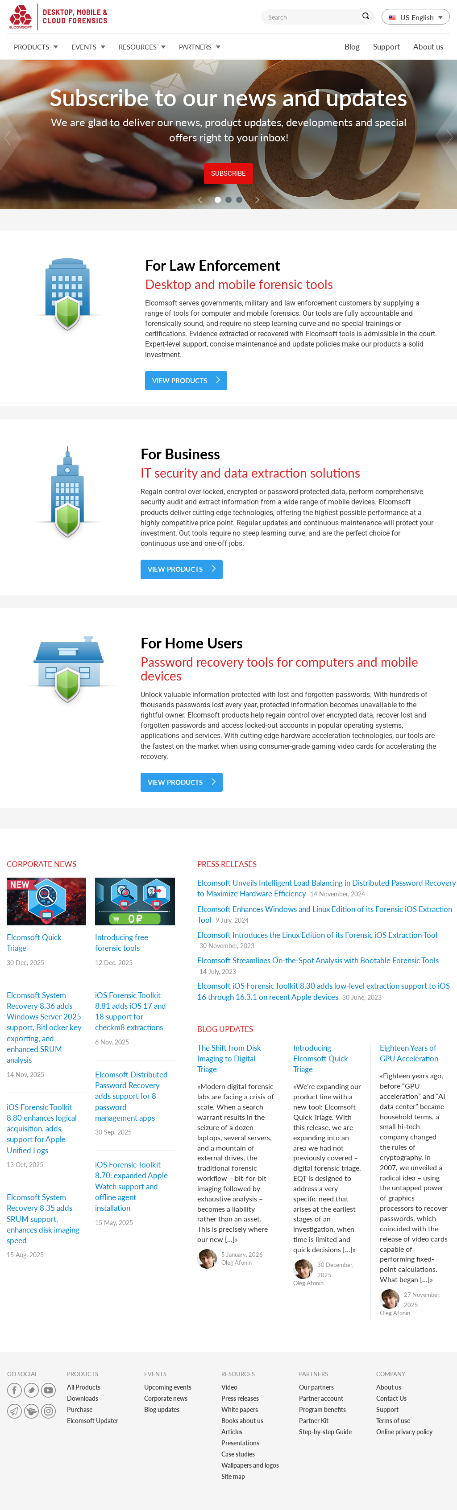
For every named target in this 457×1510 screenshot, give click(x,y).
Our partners (316, 1387)
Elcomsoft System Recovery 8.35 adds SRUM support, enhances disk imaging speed (43, 1218)
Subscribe (228, 173)
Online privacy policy (404, 1432)
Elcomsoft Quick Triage (34, 942)
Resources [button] (142, 47)
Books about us (242, 1420)
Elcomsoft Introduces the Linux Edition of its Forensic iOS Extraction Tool (317, 935)
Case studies (238, 1454)
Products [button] (36, 47)
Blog (352, 46)
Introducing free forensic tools (121, 942)
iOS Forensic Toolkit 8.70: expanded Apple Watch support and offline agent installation (131, 1186)
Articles (231, 1432)
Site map (233, 1476)
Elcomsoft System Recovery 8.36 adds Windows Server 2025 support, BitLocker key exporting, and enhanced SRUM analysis (44, 1027)
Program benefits (322, 1409)
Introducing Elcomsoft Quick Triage (320, 1058)
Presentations (240, 1443)
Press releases (240, 1398)
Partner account (321, 1398)
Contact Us (391, 1398)
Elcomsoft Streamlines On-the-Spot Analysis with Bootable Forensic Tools (318, 960)
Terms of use (393, 1420)
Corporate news (165, 1398)
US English (416, 17)
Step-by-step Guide (325, 1432)
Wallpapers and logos (250, 1465)
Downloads (82, 1398)
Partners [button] (199, 47)
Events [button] (88, 47)
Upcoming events (167, 1387)
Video (229, 1387)
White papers (239, 1409)
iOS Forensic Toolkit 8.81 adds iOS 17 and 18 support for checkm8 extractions (130, 1011)
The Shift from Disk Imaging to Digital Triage (229, 1058)
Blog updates (161, 1409)
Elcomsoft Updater (92, 1420)
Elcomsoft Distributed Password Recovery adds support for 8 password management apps (131, 1096)
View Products (186, 380)
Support (386, 46)
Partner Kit (313, 1420)
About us (428, 46)
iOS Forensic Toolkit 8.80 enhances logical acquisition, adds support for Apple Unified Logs (42, 1128)
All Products (83, 1387)
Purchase (79, 1409)
